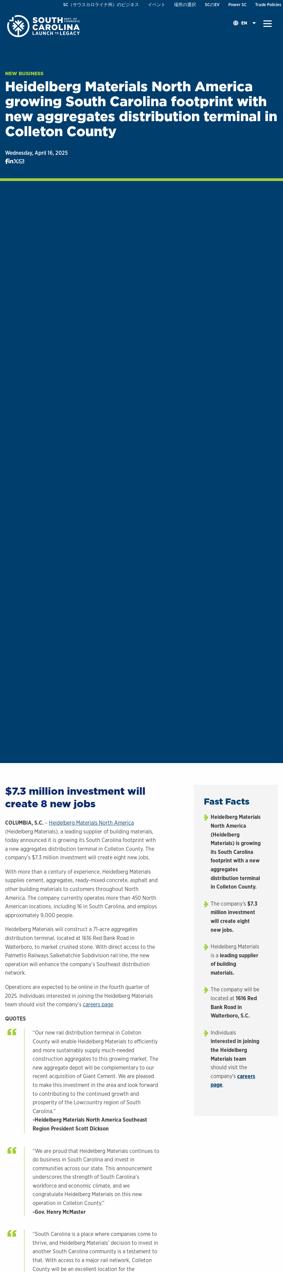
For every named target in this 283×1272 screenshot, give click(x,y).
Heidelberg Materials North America (91, 823)
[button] (267, 23)
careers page (98, 1004)
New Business (24, 73)
